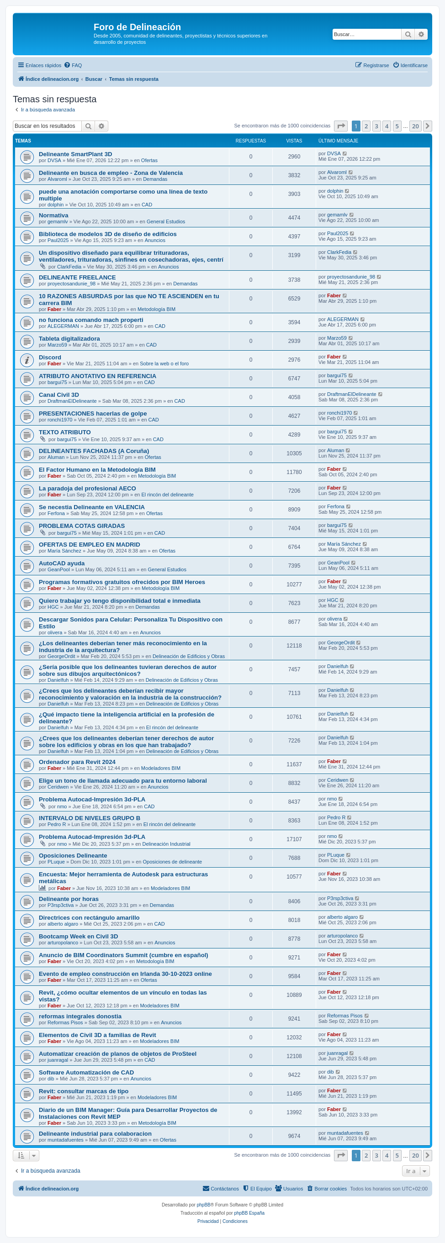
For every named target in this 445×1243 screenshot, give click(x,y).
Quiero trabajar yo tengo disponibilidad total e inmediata (120, 600)
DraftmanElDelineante (72, 401)
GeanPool (59, 569)
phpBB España (249, 1213)
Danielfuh (58, 680)
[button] (341, 126)
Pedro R (57, 824)
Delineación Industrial (167, 844)
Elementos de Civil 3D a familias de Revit (97, 1035)
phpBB (204, 1204)
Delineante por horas (69, 898)
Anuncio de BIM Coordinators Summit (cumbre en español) (123, 955)
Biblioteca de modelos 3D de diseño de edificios (108, 234)
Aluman (56, 457)
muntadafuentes (66, 1140)
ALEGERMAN (63, 326)
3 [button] (376, 126)
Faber (54, 309)
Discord (50, 357)
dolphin (56, 204)
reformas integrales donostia (80, 1016)
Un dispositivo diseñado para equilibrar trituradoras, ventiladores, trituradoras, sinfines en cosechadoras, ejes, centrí (131, 256)
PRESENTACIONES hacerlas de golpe (93, 413)
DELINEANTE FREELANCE (77, 277)
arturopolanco (63, 942)
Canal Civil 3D (59, 394)
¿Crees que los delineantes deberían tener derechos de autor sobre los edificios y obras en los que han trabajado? (126, 741)
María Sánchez (64, 550)
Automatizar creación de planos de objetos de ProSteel (117, 1053)
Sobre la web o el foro (164, 363)
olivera (55, 632)
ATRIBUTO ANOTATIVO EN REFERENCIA (97, 376)
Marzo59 (57, 345)
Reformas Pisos (65, 1022)
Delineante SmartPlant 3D (75, 154)
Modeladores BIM (160, 768)
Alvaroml (57, 179)
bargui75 (57, 382)
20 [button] (415, 126)
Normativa (54, 215)
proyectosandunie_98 (71, 283)
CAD (147, 204)
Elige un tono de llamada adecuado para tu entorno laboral (123, 780)
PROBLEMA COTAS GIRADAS (82, 525)
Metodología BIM (156, 309)
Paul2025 (58, 240)
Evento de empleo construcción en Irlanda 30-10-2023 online (125, 973)
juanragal (58, 1060)
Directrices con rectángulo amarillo (89, 917)
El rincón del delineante (167, 494)
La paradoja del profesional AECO (87, 488)
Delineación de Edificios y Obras (189, 656)
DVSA (54, 160)
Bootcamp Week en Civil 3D (78, 936)
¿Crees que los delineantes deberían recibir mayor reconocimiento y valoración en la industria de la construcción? (130, 694)
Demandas (155, 179)
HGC (53, 607)
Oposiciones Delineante (73, 855)
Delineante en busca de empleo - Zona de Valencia (111, 172)
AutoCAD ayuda (62, 563)
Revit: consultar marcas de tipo (83, 1091)
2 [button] (366, 126)
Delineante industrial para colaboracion (95, 1133)
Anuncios (155, 240)
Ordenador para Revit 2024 (77, 761)
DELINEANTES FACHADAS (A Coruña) (94, 451)
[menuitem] (73, 65)
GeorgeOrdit (61, 656)
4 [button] (386, 126)
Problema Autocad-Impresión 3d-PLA (92, 799)
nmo (62, 806)
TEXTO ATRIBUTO (65, 432)
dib (51, 1078)
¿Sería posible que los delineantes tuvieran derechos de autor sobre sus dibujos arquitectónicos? (128, 670)
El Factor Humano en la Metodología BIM (97, 469)
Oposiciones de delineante (172, 861)
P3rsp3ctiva (61, 905)
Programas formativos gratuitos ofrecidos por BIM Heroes (122, 582)
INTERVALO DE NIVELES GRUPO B (89, 818)
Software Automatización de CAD (86, 1072)
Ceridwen (58, 787)
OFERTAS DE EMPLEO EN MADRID (89, 544)
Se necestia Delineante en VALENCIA (92, 507)
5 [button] (397, 126)
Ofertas (149, 160)
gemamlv (58, 221)
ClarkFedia (69, 266)
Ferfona (56, 513)
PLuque (56, 861)
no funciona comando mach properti (91, 319)
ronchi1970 (60, 419)
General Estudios (166, 221)
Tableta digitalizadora (69, 338)
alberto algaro (63, 924)
